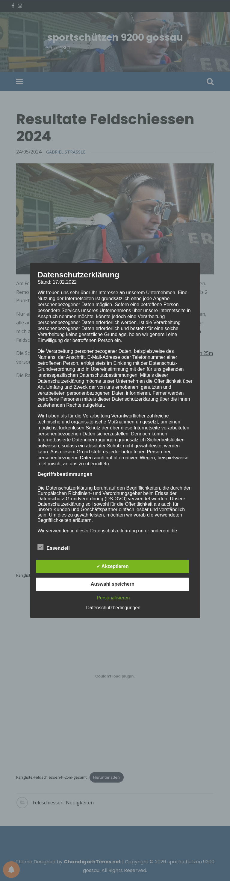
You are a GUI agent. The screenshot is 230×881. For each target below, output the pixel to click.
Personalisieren (113, 598)
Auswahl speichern (112, 584)
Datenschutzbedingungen (113, 607)
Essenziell (53, 547)
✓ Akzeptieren (112, 566)
